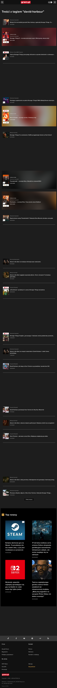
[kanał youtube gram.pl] (24, 638)
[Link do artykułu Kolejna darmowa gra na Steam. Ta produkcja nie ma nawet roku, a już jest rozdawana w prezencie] (15, 537)
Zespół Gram (5, 649)
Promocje (4, 669)
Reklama (30, 652)
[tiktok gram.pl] (8, 638)
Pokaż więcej (29, 499)
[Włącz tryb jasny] (50, 2)
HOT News (5, 664)
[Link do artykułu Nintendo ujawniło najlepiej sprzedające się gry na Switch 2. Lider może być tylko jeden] (15, 576)
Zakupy (30, 664)
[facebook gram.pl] (16, 638)
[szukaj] (2, 2)
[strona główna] (26, 2)
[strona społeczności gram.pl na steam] (40, 638)
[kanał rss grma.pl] (48, 638)
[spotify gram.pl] (32, 638)
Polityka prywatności (7, 654)
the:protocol (31, 666)
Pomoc (30, 649)
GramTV (4, 666)
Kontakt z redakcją (33, 654)
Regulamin (5, 652)
